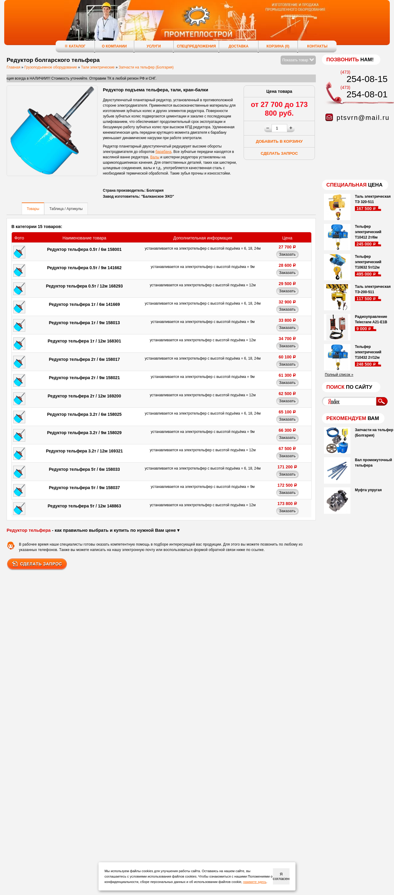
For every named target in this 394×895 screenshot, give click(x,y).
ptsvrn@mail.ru (363, 117)
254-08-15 (367, 79)
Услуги (153, 46)
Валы (154, 157)
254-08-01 (367, 94)
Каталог (75, 46)
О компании (114, 46)
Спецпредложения (196, 46)
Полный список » (339, 375)
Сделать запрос (279, 153)
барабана (163, 152)
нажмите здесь (254, 882)
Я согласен (281, 876)
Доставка (238, 46)
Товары (33, 209)
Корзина (277, 46)
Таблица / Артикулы (65, 209)
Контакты (317, 46)
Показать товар (298, 60)
